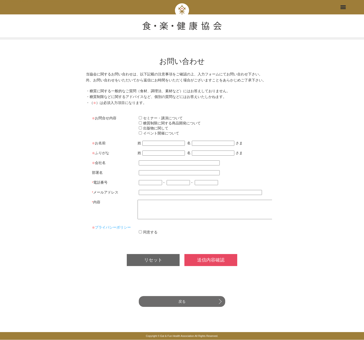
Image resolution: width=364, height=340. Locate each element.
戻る (182, 306)
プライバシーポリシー (114, 232)
